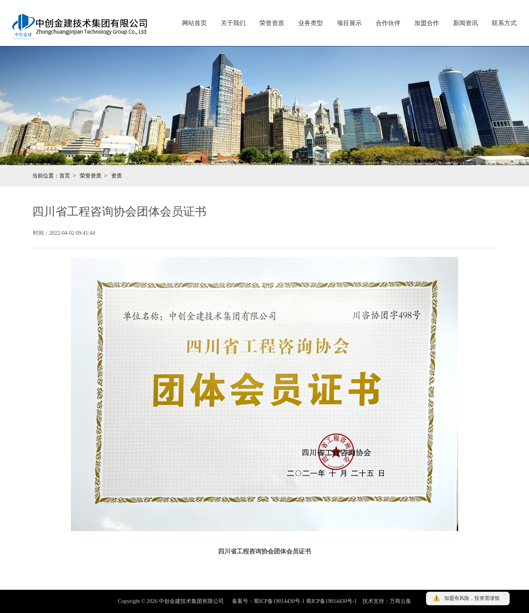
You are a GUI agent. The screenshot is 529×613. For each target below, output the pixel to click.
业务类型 (310, 23)
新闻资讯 (465, 23)
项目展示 (349, 23)
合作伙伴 (388, 23)
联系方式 (504, 23)
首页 (64, 176)
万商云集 (400, 601)
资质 (116, 176)
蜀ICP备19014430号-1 (331, 601)
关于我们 (233, 23)
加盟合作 (426, 23)
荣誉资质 (271, 23)
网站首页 (194, 23)
